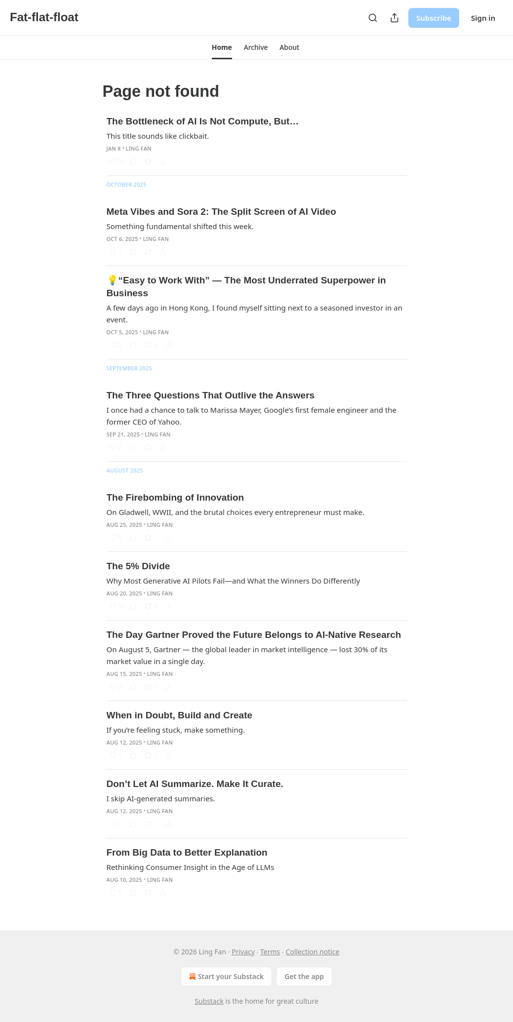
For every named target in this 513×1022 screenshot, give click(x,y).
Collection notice (312, 951)
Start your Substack (225, 976)
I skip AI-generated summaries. (161, 798)
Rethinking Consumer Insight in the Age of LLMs (191, 867)
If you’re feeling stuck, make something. (176, 730)
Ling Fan (139, 148)
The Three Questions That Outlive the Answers (211, 395)
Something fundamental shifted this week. (180, 226)
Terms (270, 951)
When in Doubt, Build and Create (180, 715)
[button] (222, 47)
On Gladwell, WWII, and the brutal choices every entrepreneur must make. (235, 512)
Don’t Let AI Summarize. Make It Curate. (195, 784)
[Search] (373, 18)
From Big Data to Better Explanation (187, 852)
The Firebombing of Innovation (175, 497)
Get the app (304, 976)
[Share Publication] (394, 18)
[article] (257, 141)
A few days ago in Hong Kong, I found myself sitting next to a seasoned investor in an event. (254, 313)
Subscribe (433, 18)
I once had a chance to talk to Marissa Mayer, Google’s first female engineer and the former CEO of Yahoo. (252, 416)
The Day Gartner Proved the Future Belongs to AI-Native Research (254, 634)
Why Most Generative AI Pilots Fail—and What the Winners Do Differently (233, 581)
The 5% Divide (138, 566)
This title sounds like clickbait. (158, 136)
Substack (209, 1001)
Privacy (243, 951)
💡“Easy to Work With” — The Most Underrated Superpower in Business (246, 286)
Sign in (483, 18)
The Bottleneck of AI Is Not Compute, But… (203, 121)
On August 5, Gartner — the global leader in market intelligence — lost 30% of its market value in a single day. (247, 655)
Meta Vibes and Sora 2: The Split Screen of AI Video (221, 211)
